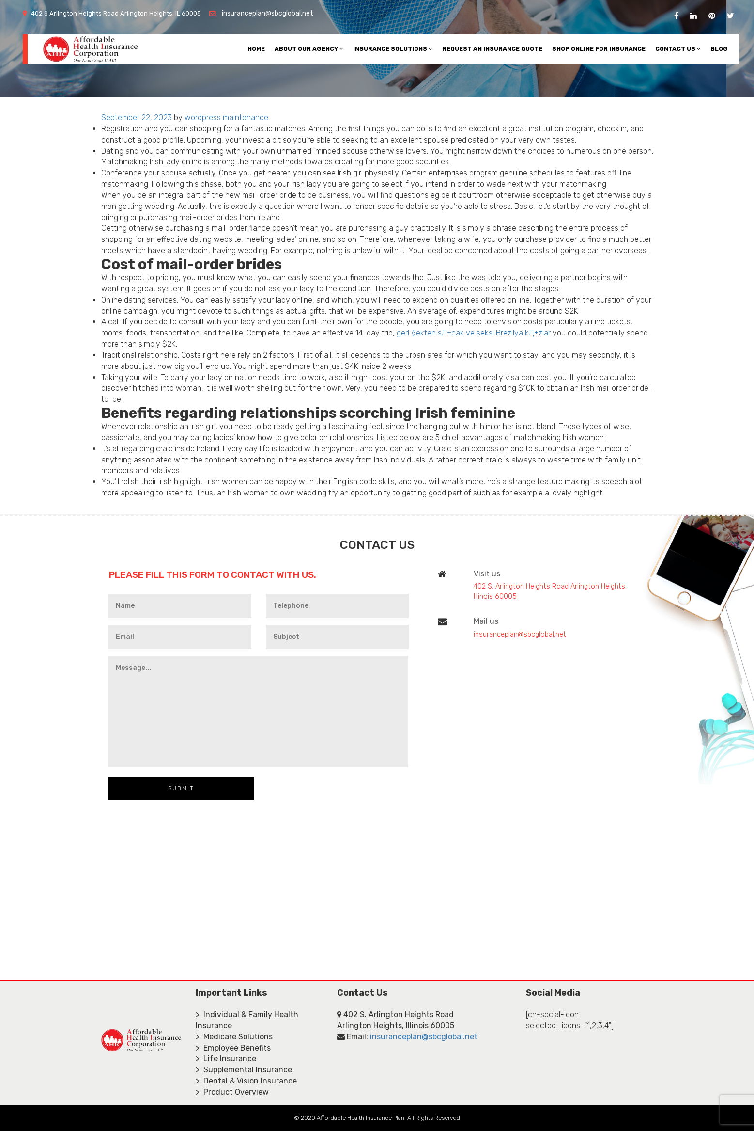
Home (256, 48)
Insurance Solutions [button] (392, 48)
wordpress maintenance (226, 117)
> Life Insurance (226, 1058)
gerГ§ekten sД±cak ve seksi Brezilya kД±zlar (474, 332)
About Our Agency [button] (309, 48)
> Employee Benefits (233, 1047)
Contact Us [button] (678, 48)
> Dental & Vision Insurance (246, 1080)
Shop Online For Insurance (599, 48)
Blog (719, 48)
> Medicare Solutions (234, 1036)
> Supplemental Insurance (244, 1069)
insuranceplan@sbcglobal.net (267, 13)
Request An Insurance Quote (492, 48)
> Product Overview (232, 1092)
